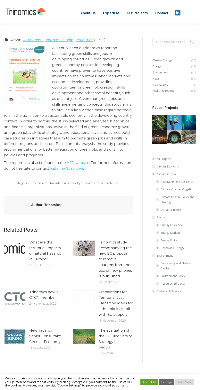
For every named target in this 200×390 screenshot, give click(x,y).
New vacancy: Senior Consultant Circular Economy (45, 336)
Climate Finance (171, 210)
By (86, 183)
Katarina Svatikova (66, 168)
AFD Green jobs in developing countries (58, 40)
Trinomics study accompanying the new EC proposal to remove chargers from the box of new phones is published (115, 259)
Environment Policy (173, 276)
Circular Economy (168, 166)
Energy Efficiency (171, 225)
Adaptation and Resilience (177, 182)
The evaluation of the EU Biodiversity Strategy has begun (115, 338)
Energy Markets (170, 232)
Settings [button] (166, 382)
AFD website (77, 163)
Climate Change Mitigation (177, 189)
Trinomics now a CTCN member (44, 295)
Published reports (62, 183)
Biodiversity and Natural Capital (176, 265)
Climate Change (165, 174)
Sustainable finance (169, 291)
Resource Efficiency (173, 283)
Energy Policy (169, 240)
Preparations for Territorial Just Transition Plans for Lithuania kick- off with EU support (116, 303)
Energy (159, 217)
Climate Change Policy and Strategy (177, 199)
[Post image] (14, 248)
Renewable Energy (172, 248)
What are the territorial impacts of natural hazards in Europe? (45, 250)
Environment (40, 183)
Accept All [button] (149, 382)
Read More (185, 382)
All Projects (164, 159)
